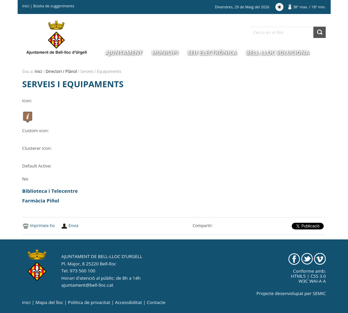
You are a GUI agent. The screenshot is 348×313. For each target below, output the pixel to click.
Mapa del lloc (49, 302)
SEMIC (319, 293)
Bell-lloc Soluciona (277, 52)
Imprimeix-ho (42, 225)
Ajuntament (124, 52)
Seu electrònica (212, 52)
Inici (25, 5)
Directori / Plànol (61, 71)
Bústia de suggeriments (53, 5)
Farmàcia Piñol (40, 200)
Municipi (165, 52)
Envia (74, 225)
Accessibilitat (128, 302)
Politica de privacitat (89, 302)
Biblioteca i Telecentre (50, 190)
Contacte (156, 302)
